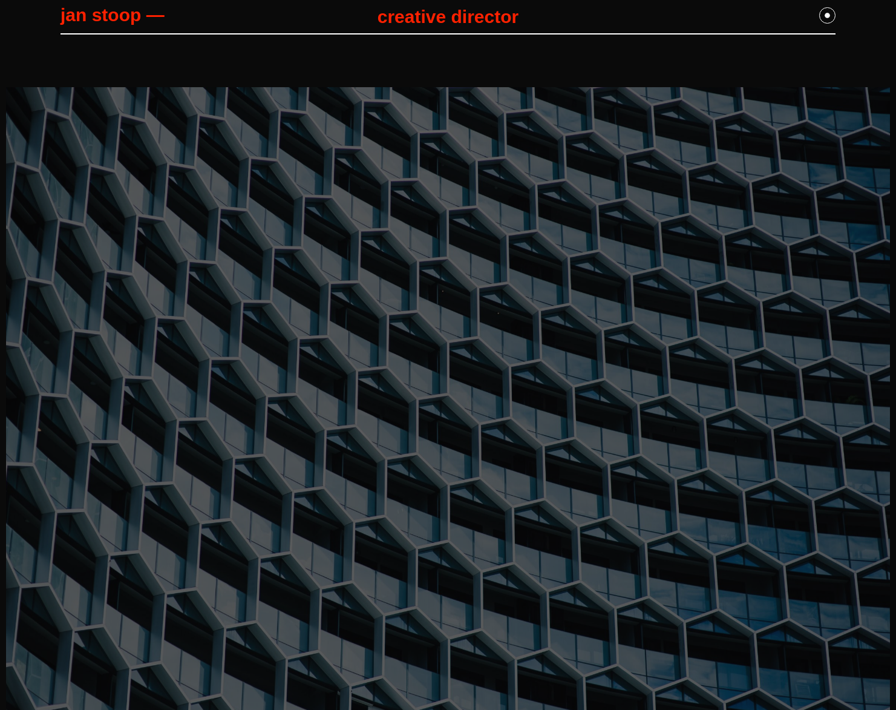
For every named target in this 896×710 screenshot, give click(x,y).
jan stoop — (112, 15)
